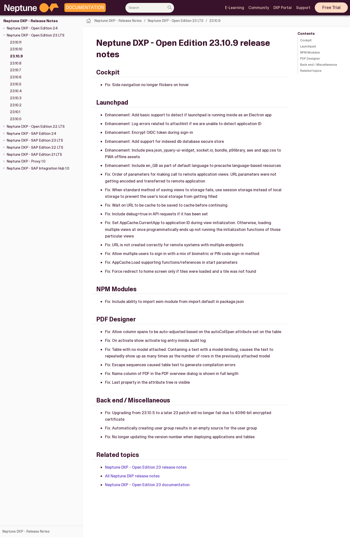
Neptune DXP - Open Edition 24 (32, 28)
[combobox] (149, 8)
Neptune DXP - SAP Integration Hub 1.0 (38, 168)
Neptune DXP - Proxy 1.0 (26, 161)
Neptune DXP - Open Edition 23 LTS (35, 35)
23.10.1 (15, 111)
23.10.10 (16, 49)
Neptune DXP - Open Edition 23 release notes (146, 467)
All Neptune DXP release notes (132, 476)
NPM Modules (310, 52)
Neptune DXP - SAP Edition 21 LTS (34, 154)
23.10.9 (16, 56)
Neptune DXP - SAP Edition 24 (31, 133)
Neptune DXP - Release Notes (30, 20)
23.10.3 (15, 98)
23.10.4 (16, 91)
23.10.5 (15, 84)
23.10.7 (15, 70)
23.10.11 (15, 42)
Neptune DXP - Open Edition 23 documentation (147, 484)
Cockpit (306, 40)
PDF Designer (310, 58)
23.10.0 (15, 119)
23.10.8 (15, 63)
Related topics (311, 71)
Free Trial (331, 7)
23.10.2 (16, 105)
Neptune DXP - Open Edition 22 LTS (36, 126)
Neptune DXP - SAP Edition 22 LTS (35, 147)
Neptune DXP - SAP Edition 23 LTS (35, 140)
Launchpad (308, 46)
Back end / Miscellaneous (318, 65)
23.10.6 (15, 77)
